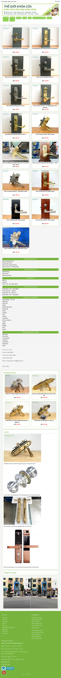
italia (3, 345)
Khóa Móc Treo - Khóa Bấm (10, 289)
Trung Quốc (5, 338)
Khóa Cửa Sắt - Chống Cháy (10, 267)
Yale (3, 314)
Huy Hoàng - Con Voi (8, 299)
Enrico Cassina (6, 320)
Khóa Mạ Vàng (6, 275)
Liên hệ (29, 18)
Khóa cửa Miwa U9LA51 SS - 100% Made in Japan (15, 248)
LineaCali (5, 318)
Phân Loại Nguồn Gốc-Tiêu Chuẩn (30, 332)
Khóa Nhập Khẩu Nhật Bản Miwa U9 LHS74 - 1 (16, 134)
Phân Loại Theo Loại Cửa (30, 259)
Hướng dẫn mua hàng (37, 630)
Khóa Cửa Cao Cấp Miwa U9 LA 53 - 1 (45, 77)
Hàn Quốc (5, 336)
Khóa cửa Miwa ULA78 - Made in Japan (45, 191)
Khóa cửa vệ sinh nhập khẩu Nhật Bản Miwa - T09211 (45, 162)
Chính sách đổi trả (36, 634)
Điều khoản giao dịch (37, 619)
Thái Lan (5, 340)
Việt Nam (5, 334)
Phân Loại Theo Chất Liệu (30, 269)
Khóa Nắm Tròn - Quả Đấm (10, 294)
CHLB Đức (5, 342)
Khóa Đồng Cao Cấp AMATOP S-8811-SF (44, 420)
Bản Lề (4, 280)
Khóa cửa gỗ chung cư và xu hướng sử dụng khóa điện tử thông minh (21, 567)
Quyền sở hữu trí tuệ (37, 623)
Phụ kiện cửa (30, 278)
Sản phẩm (18, 18)
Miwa (3, 324)
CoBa (3, 322)
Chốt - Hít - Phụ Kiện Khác (9, 284)
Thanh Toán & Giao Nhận (39, 18)
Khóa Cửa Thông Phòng (9, 265)
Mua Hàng (12, 20)
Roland (4, 325)
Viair (3, 327)
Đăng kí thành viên (36, 636)
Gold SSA (5, 303)
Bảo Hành (49, 18)
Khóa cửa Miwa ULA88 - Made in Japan (16, 220)
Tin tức (24, 18)
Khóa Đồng (5, 271)
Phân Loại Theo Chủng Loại (30, 287)
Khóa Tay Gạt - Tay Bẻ (8, 291)
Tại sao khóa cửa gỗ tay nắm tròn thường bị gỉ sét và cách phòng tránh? (22, 495)
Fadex (4, 305)
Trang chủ (5, 18)
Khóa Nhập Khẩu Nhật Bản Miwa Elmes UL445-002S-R (45, 48)
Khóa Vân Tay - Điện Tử (9, 293)
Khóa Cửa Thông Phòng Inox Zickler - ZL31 (17, 393)
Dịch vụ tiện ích (35, 621)
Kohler (4, 316)
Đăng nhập (57, 1)
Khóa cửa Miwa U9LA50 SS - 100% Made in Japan (15, 191)
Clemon (4, 282)
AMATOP (5, 301)
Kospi (4, 311)
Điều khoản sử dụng (37, 617)
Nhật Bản (5, 344)
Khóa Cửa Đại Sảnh (8, 261)
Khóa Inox (5, 273)
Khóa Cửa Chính (7, 263)
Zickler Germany (7, 307)
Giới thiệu (12, 18)
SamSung (5, 309)
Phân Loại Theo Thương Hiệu (30, 297)
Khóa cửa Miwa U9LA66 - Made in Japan (45, 220)
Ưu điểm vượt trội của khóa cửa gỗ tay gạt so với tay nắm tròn (19, 463)
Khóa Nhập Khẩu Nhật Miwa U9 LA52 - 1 (15, 105)
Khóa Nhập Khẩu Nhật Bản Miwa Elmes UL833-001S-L (16, 48)
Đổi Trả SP (5, 20)
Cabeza (4, 312)
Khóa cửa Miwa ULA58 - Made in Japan (45, 134)
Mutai (4, 329)
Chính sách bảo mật (37, 625)
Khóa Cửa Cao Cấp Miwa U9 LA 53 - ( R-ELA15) (16, 77)
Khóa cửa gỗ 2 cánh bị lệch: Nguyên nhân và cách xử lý (17, 526)
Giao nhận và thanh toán (38, 632)
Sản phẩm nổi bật (10, 373)
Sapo (29, 674)
